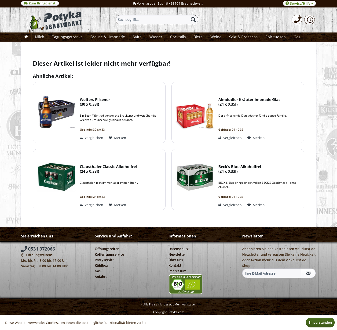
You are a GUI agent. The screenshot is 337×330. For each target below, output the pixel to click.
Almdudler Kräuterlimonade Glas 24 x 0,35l (249, 102)
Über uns (175, 260)
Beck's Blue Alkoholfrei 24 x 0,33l (239, 169)
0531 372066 (38, 249)
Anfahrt (101, 276)
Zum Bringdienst (40, 3)
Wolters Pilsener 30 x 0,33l (95, 102)
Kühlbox (101, 265)
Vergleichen (91, 138)
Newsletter (177, 254)
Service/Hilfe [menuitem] (299, 3)
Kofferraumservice (109, 254)
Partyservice (104, 260)
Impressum (177, 271)
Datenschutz (178, 249)
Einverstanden (320, 322)
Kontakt (174, 265)
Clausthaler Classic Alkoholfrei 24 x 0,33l (108, 169)
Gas (98, 271)
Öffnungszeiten (107, 249)
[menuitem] (297, 19)
